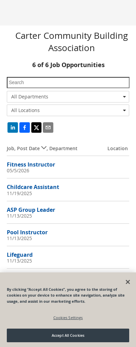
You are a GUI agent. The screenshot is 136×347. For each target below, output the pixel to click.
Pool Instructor (27, 232)
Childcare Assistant (33, 187)
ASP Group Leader (31, 210)
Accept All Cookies (68, 335)
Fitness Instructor (31, 164)
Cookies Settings (68, 317)
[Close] (127, 281)
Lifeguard (20, 254)
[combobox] (68, 96)
